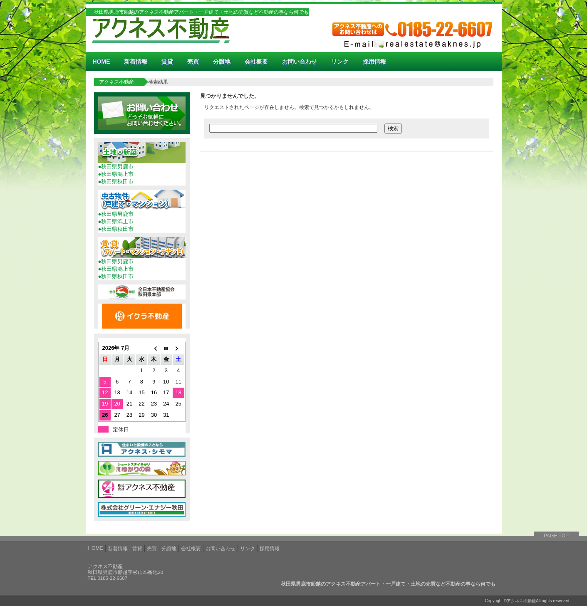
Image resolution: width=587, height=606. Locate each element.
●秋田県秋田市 (116, 181)
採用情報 (374, 61)
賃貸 (167, 61)
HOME (101, 61)
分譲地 (221, 61)
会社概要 (256, 61)
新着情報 (135, 61)
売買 (193, 61)
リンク (340, 61)
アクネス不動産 (116, 82)
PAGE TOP (556, 536)
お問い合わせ (299, 61)
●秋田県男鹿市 (116, 166)
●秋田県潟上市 (116, 174)
